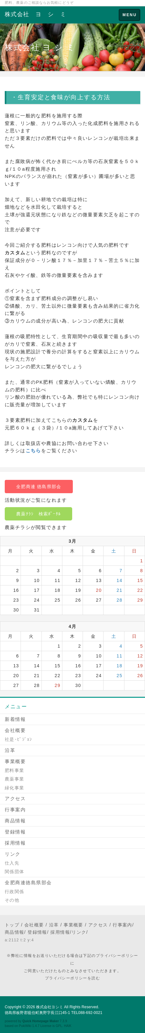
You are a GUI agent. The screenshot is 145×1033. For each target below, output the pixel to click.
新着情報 (15, 719)
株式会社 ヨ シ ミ (35, 14)
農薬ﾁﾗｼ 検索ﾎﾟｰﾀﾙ (38, 513)
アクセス (15, 798)
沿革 (10, 750)
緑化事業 (14, 787)
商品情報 (15, 820)
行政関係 (14, 891)
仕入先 (12, 863)
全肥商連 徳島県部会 (38, 486)
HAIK (68, 1026)
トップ (12, 924)
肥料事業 (14, 770)
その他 (12, 900)
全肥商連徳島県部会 (28, 882)
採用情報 (15, 843)
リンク (13, 854)
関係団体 (14, 871)
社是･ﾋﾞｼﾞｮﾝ (18, 739)
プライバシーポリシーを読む (72, 978)
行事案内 (15, 809)
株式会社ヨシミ (49, 1007)
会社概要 (15, 730)
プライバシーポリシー (117, 955)
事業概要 (15, 761)
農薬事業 (14, 778)
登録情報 (15, 831)
